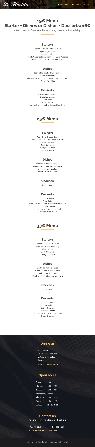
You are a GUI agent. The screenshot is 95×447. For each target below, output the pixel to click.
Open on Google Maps (47, 364)
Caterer (88, 4)
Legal (65, 442)
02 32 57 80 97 (36, 431)
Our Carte (76, 4)
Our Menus (63, 4)
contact (58, 431)
